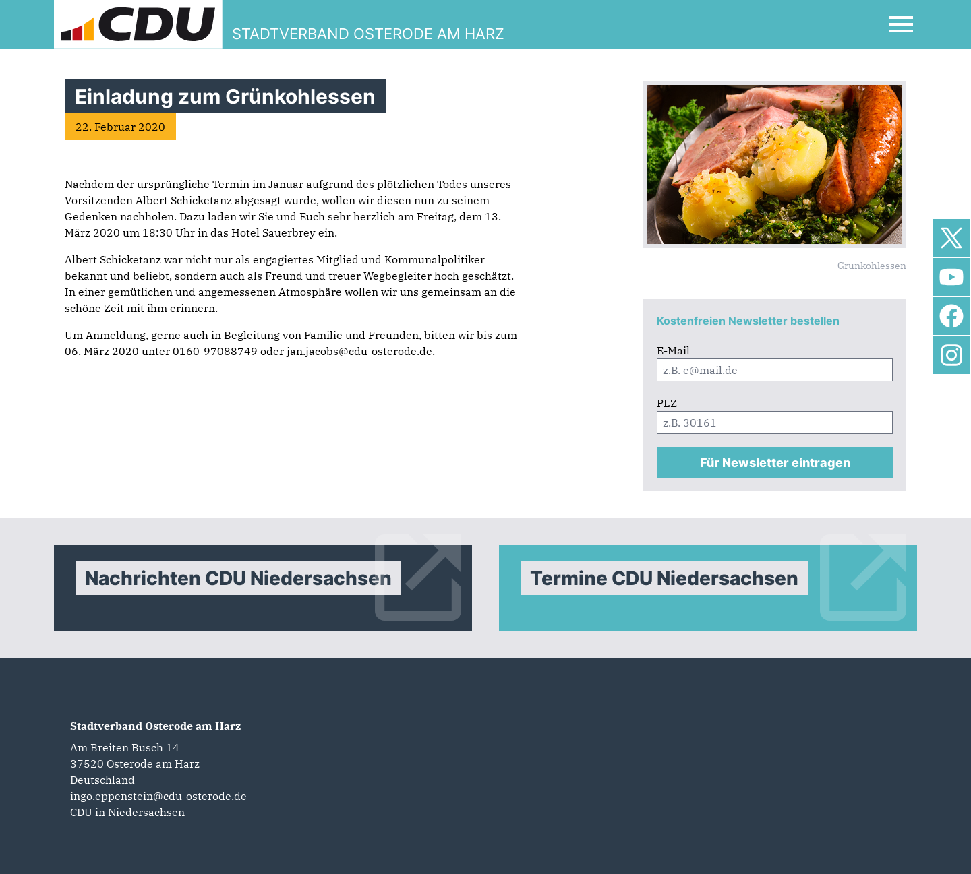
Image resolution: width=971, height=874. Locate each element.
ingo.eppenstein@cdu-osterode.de (158, 796)
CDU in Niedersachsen (127, 812)
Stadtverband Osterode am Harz (155, 725)
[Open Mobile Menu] (901, 24)
